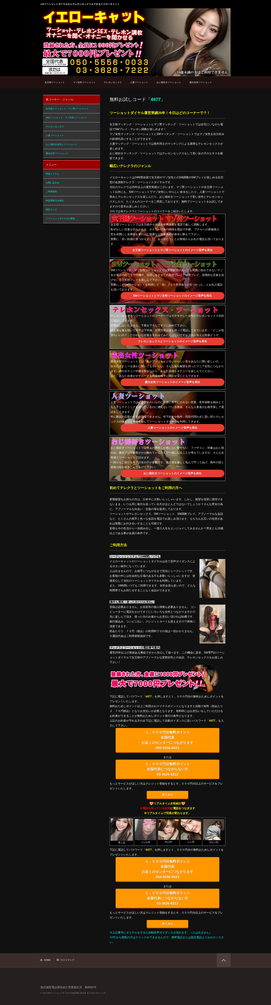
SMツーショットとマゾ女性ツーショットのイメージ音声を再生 (172, 295)
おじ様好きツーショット (168, 82)
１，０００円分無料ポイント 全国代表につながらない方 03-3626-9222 (167, 769)
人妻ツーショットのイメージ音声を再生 (172, 427)
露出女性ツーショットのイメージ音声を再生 (172, 382)
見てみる (167, 794)
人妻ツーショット (139, 82)
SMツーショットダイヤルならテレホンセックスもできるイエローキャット (80, 4)
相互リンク (51, 209)
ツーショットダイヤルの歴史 (60, 218)
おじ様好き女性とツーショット (61, 144)
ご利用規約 (51, 191)
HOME (47, 960)
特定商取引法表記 (55, 200)
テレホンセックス (113, 82)
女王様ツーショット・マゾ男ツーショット (67, 108)
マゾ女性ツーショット (84, 82)
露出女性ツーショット (200, 82)
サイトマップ (67, 960)
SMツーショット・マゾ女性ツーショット (66, 117)
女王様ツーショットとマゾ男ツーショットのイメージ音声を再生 (172, 250)
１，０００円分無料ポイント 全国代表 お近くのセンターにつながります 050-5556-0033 (167, 740)
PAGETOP (224, 960)
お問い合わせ (52, 182)
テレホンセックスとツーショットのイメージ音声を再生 (172, 341)
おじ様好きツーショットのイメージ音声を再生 (172, 473)
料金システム (52, 173)
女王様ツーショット (55, 82)
